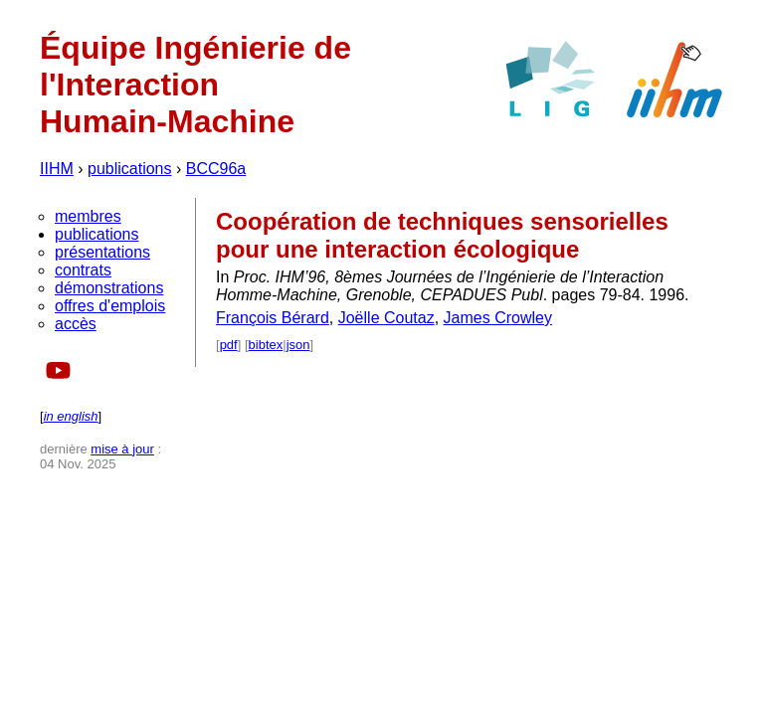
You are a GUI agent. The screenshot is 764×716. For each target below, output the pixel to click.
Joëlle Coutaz (386, 317)
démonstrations (109, 287)
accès (75, 323)
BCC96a (216, 168)
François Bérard (272, 317)
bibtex (266, 344)
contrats (83, 270)
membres (88, 216)
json (298, 344)
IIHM (57, 168)
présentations (102, 252)
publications (130, 168)
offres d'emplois (110, 305)
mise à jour (122, 449)
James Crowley (498, 317)
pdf (229, 344)
